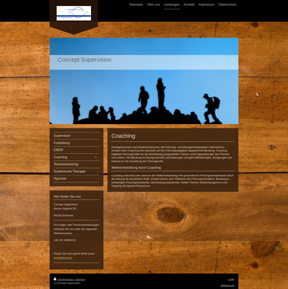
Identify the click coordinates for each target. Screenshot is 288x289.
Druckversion (64, 279)
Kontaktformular (63, 257)
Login (231, 279)
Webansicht (227, 285)
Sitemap (80, 279)
